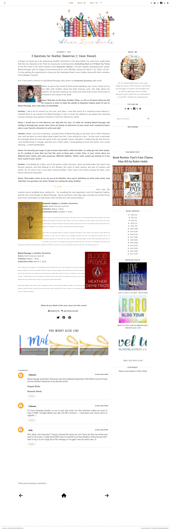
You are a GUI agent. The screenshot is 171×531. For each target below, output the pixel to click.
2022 (133, 223)
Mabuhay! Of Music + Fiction (34, 350)
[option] (34, 345)
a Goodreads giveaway (82, 81)
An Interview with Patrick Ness (64, 350)
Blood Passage (24, 253)
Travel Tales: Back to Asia (133, 360)
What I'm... (95, 3)
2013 (132, 248)
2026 (133, 215)
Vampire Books (33, 386)
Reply (31, 396)
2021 (133, 226)
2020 (132, 229)
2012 (132, 251)
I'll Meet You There (101, 64)
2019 (132, 231)
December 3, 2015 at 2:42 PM (101, 374)
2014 (132, 245)
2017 (132, 237)
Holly (31, 430)
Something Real (82, 64)
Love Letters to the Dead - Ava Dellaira (133, 292)
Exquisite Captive (64, 67)
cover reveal (75, 311)
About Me (82, 3)
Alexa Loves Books (10, 528)
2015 (132, 243)
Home (71, 3)
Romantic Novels (34, 391)
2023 (133, 220)
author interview (67, 311)
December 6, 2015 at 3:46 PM (101, 405)
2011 (132, 254)
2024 (133, 217)
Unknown (32, 375)
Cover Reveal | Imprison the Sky (94, 350)
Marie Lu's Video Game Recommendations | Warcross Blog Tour (133, 326)
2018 (132, 234)
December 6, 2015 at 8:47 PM (101, 429)
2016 (132, 240)
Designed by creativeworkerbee (155, 528)
